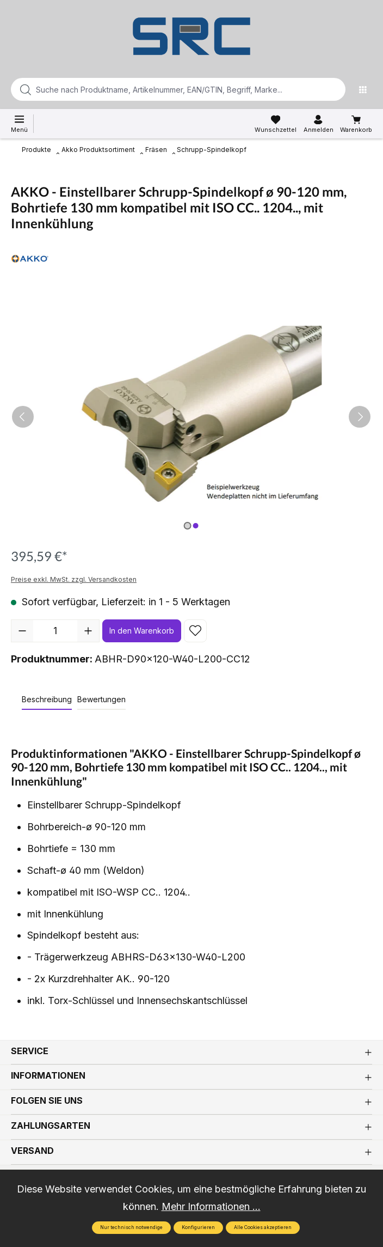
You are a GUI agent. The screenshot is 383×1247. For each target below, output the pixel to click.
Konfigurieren (198, 1227)
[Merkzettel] (275, 124)
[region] (191, 417)
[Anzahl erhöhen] (88, 631)
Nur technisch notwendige (131, 1227)
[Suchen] (334, 89)
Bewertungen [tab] (101, 699)
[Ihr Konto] (318, 124)
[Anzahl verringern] (22, 631)
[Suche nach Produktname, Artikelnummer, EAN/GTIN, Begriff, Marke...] (160, 89)
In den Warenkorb (141, 630)
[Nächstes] (359, 417)
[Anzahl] (55, 631)
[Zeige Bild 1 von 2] (187, 525)
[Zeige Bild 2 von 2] (195, 525)
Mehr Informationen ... (211, 1206)
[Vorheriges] (23, 417)
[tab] (47, 700)
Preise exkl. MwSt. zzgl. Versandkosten (74, 579)
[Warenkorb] (356, 124)
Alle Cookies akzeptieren (263, 1227)
